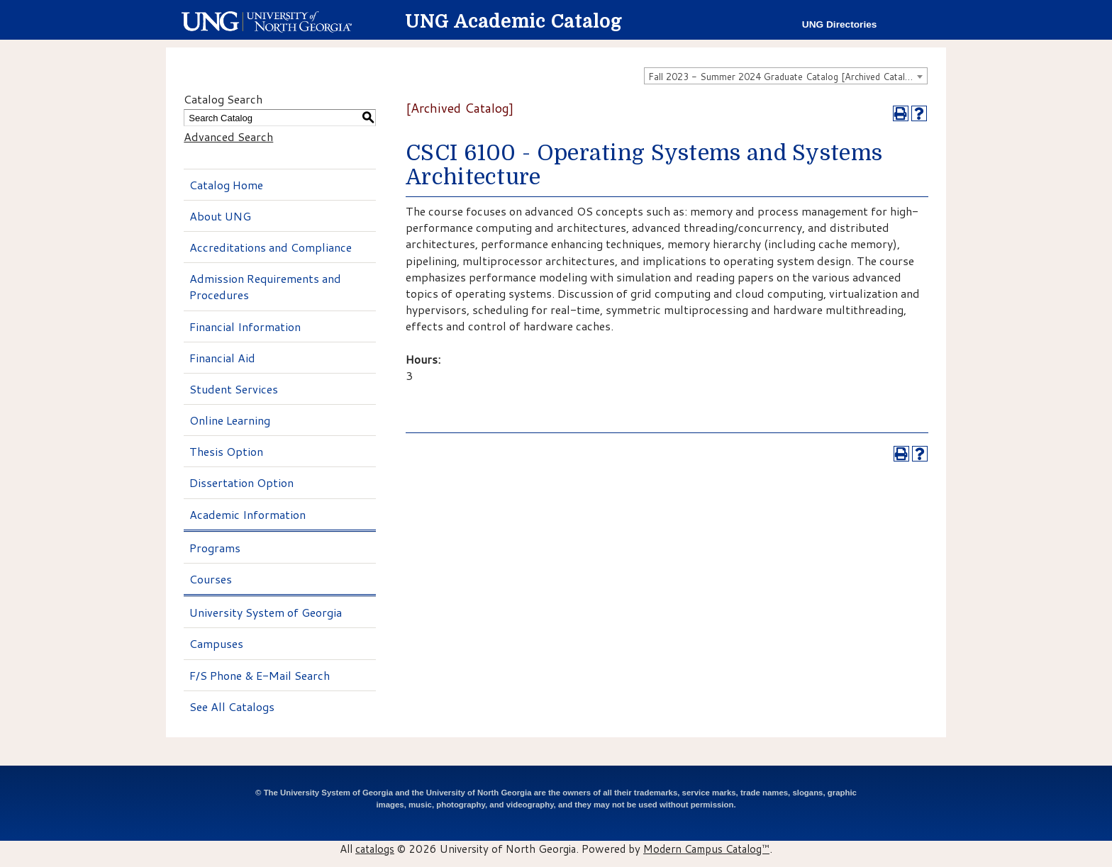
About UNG (220, 216)
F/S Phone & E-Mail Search (259, 675)
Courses (210, 579)
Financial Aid (222, 357)
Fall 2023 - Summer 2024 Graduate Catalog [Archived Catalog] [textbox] (783, 76)
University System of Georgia (265, 612)
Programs (214, 547)
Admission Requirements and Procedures (265, 286)
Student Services (233, 389)
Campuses (216, 643)
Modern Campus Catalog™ (706, 848)
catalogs (374, 848)
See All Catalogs (231, 706)
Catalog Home (226, 185)
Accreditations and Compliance (270, 247)
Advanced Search (228, 136)
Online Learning (229, 420)
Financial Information (245, 326)
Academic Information (247, 514)
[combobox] (786, 75)
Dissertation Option (241, 482)
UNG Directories (839, 24)
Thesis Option (226, 451)
